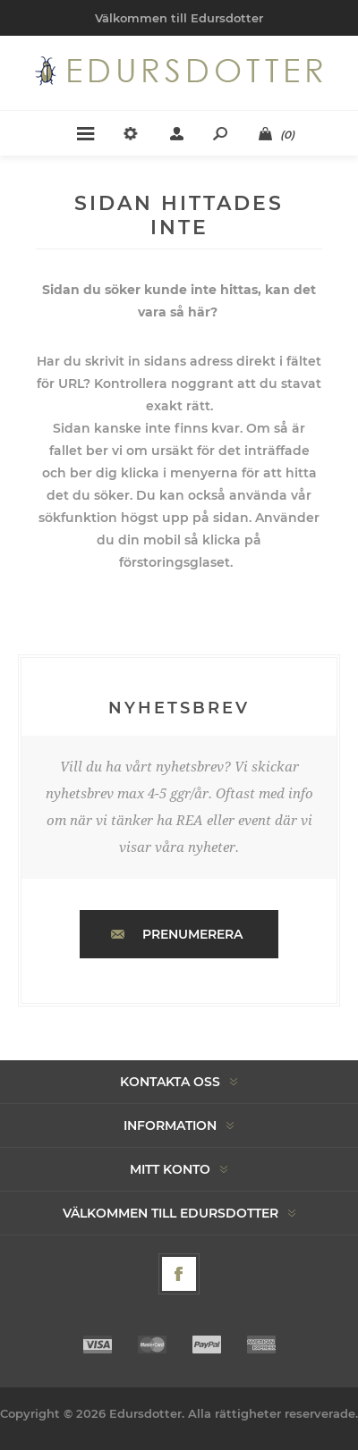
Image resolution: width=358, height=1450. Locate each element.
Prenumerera (192, 934)
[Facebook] (179, 1274)
